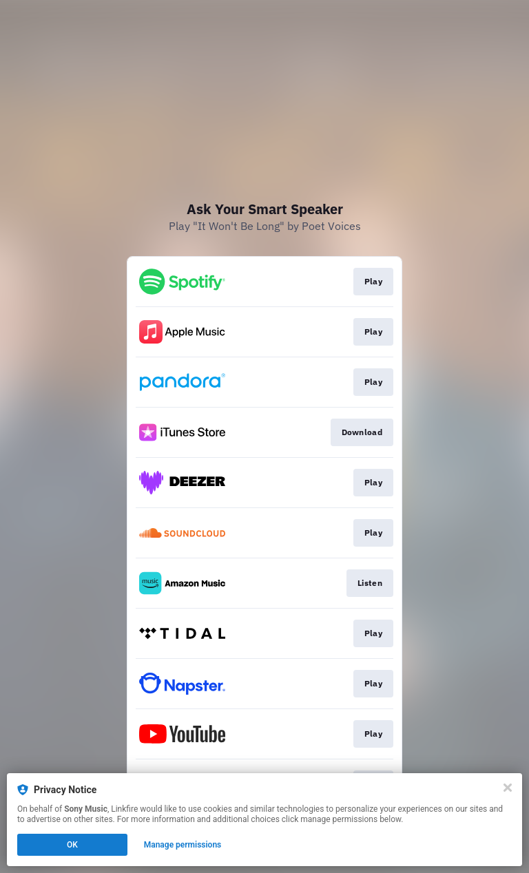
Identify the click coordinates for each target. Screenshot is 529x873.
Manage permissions (183, 845)
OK (72, 845)
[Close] (508, 788)
